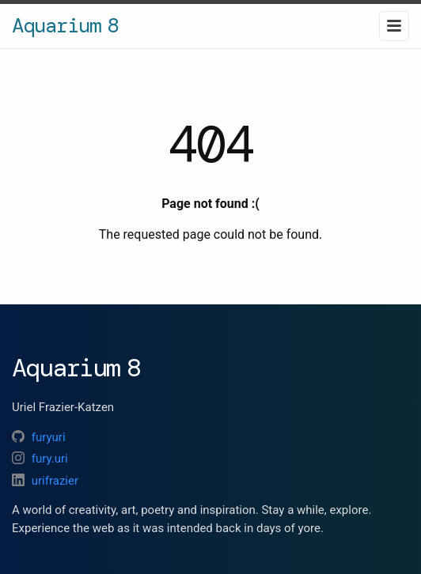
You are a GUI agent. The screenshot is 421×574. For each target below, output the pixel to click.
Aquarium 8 (65, 25)
